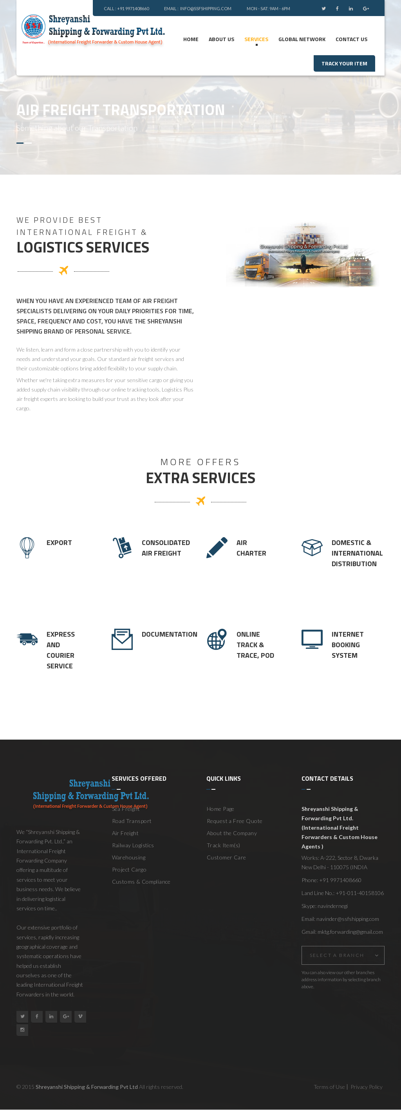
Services (256, 39)
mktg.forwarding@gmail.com (350, 931)
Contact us (351, 39)
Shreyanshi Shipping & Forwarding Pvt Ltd (87, 1086)
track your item (344, 63)
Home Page (221, 808)
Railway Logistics (133, 845)
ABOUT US (221, 39)
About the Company (232, 833)
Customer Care (226, 857)
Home (191, 39)
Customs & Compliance (141, 881)
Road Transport (132, 821)
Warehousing (129, 857)
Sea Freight (126, 808)
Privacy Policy (366, 1086)
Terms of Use (329, 1086)
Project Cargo (129, 869)
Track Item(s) (223, 845)
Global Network (301, 39)
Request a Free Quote (234, 821)
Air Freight (125, 833)
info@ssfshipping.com (206, 8)
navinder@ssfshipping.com (347, 918)
